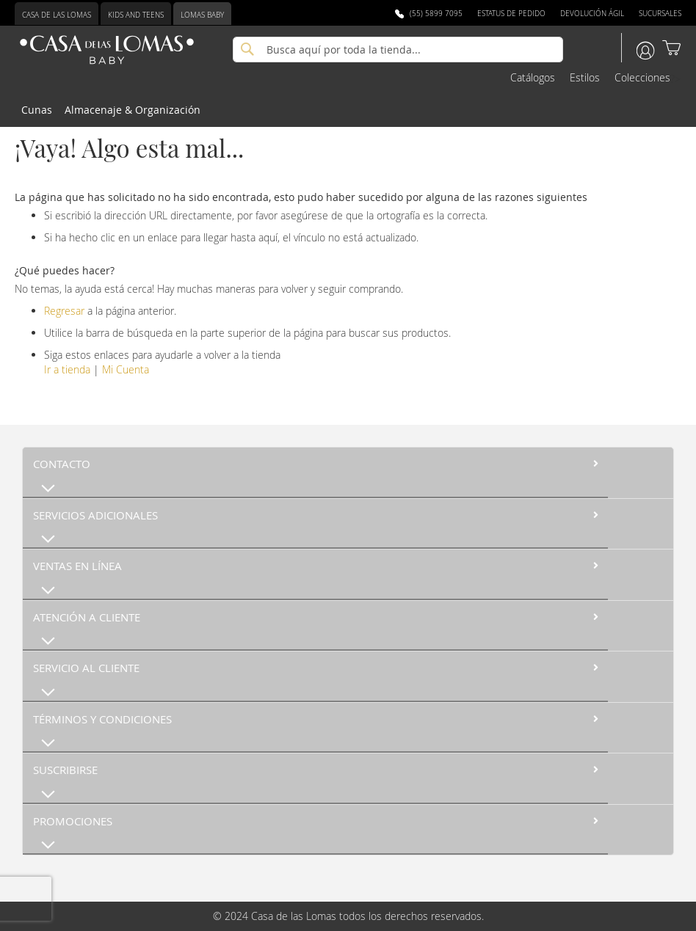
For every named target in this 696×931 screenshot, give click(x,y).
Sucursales (660, 13)
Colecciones (642, 77)
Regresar (64, 311)
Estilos (585, 77)
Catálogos (532, 77)
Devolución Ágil (592, 13)
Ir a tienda (67, 369)
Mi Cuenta (125, 369)
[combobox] (398, 49)
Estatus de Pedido (511, 13)
